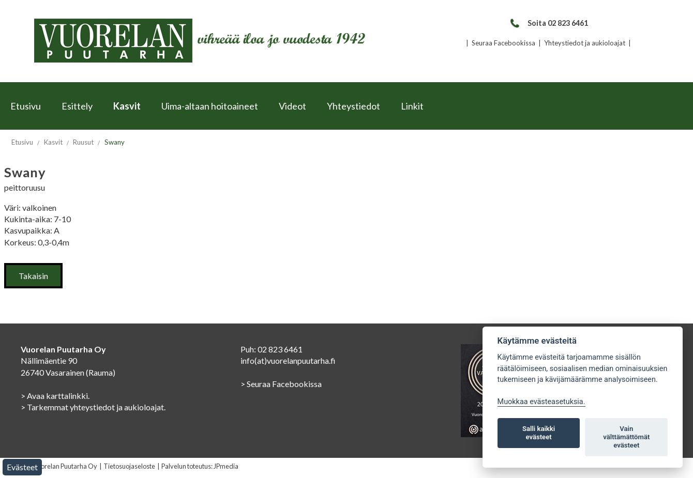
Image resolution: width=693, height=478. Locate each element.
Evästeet (22, 467)
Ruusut (83, 142)
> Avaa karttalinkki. (55, 395)
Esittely (77, 106)
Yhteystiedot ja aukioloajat (584, 43)
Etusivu (25, 106)
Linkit (412, 106)
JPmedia (226, 466)
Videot (292, 106)
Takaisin (33, 276)
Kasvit (127, 106)
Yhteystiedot (353, 106)
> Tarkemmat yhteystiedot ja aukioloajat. (93, 407)
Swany (114, 142)
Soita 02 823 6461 (548, 23)
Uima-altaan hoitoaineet (209, 106)
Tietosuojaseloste (129, 466)
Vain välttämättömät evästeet (626, 437)
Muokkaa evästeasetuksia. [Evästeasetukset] (541, 401)
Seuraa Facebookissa (503, 43)
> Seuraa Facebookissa (281, 384)
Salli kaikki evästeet (538, 433)
